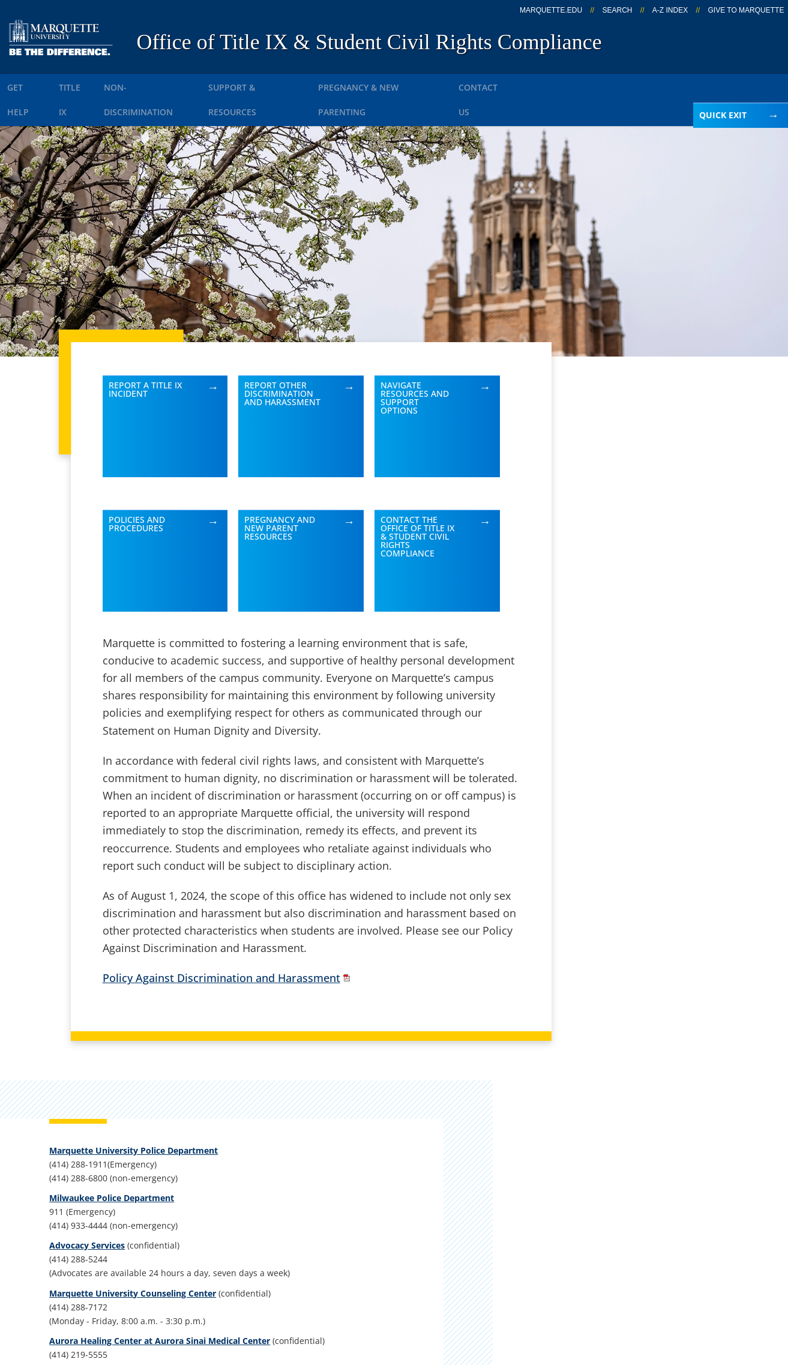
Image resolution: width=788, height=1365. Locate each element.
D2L (393, 1194)
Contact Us (543, 83)
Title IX (89, 83)
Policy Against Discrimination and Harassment (221, 945)
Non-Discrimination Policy (609, 1298)
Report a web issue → (631, 1223)
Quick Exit (723, 115)
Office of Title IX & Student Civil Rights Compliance (368, 42)
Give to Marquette (746, 10)
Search (617, 10)
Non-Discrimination (174, 83)
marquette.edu (551, 10)
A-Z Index (670, 10)
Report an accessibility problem (635, 830)
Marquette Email (426, 1131)
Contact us (278, 1194)
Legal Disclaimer (487, 1298)
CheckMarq (412, 1163)
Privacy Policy (397, 1298)
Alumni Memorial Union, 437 (112, 1148)
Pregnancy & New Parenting (428, 83)
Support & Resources (292, 83)
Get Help (31, 83)
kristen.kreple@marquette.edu (633, 875)
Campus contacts (295, 1131)
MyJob (399, 1226)
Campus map (285, 1163)
